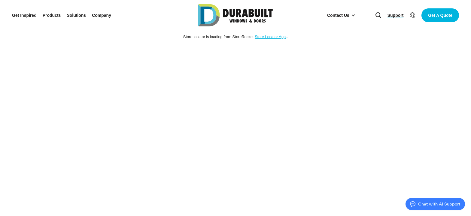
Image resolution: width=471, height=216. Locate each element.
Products (52, 15)
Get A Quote (440, 15)
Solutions (76, 15)
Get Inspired (24, 15)
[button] (341, 15)
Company (101, 15)
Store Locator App (270, 36)
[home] (235, 15)
